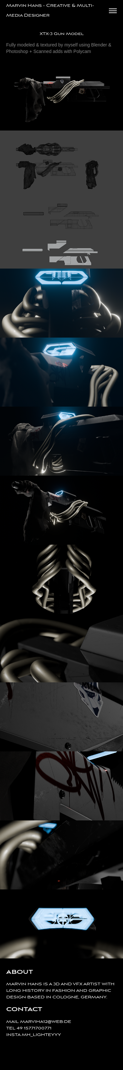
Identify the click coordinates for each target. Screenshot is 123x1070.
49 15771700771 (34, 1028)
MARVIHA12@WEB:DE (45, 1021)
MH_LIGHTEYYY (41, 1034)
